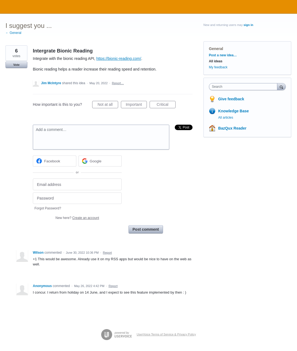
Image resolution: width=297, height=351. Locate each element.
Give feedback (231, 99)
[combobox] (244, 87)
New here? (77, 218)
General (216, 48)
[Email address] (77, 184)
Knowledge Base (233, 111)
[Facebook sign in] (54, 161)
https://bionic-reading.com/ (118, 58)
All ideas (215, 61)
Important (136, 105)
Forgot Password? (47, 208)
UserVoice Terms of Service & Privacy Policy (166, 334)
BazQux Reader (232, 128)
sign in (248, 25)
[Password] (77, 198)
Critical (166, 105)
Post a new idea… (223, 55)
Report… (118, 83)
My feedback (218, 67)
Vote (16, 64)
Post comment (146, 229)
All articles (225, 117)
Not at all (108, 105)
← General (13, 33)
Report (107, 252)
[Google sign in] (100, 161)
